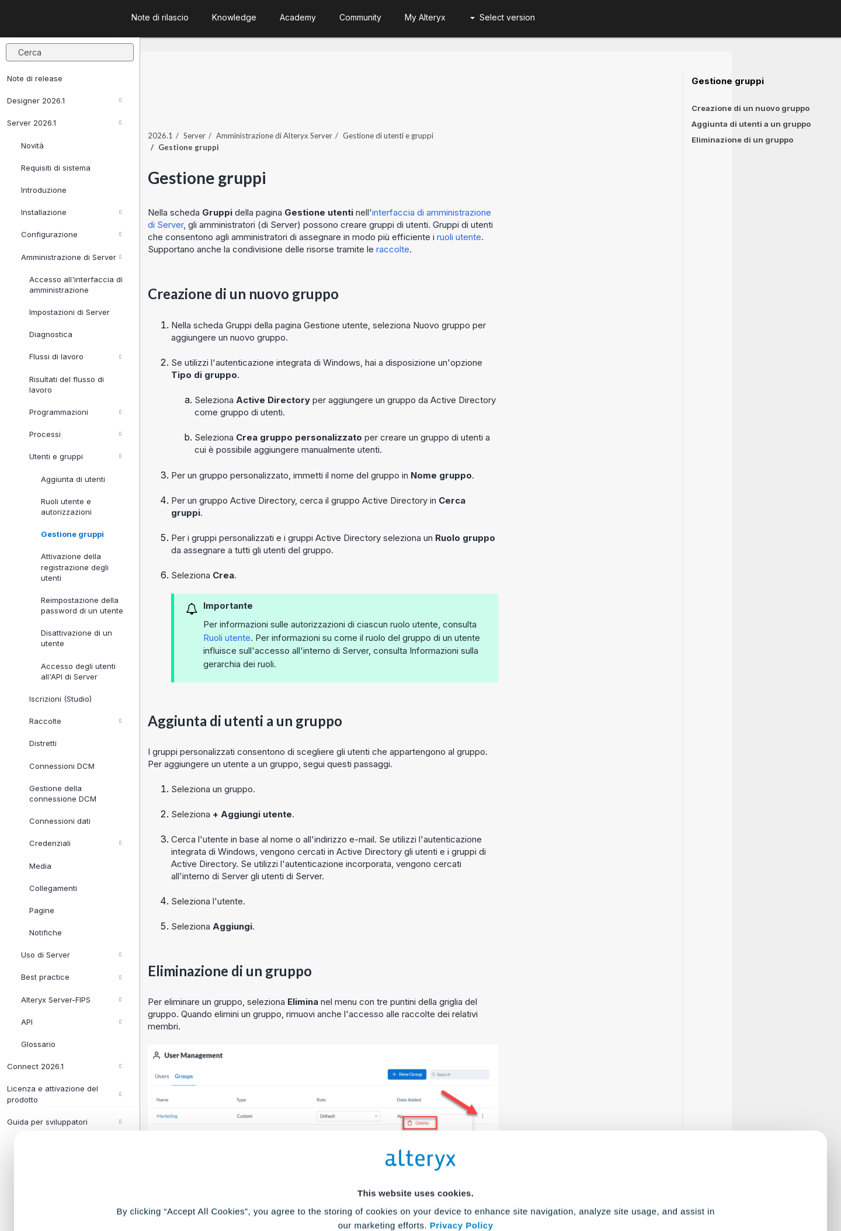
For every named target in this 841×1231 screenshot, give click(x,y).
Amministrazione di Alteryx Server (383, 110)
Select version (502, 17)
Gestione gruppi (72, 534)
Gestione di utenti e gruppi (497, 110)
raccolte (502, 224)
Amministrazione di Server (71, 257)
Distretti (43, 743)
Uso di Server (71, 954)
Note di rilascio (160, 17)
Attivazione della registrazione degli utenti (75, 567)
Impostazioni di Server (69, 312)
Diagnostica (50, 334)
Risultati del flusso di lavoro (66, 384)
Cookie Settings (415, 1145)
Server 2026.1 (64, 122)
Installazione (71, 212)
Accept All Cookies (332, 1179)
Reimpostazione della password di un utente (82, 605)
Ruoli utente (336, 612)
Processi (75, 434)
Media (40, 866)
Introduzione (44, 190)
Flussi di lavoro (75, 356)
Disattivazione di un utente (76, 638)
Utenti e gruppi (75, 456)
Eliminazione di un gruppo (742, 139)
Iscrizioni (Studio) (60, 698)
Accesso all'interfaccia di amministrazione (76, 284)
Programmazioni (75, 412)
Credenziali (75, 843)
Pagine (41, 910)
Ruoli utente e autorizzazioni (66, 506)
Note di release (34, 78)
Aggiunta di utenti (73, 479)
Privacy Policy (462, 1113)
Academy (298, 17)
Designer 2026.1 (64, 100)
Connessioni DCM (62, 766)
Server (304, 110)
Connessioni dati (60, 821)
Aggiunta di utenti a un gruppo (751, 124)
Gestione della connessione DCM (62, 793)
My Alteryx (425, 17)
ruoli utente (568, 211)
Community (360, 17)
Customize (510, 1179)
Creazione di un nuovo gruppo (750, 108)
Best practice (71, 977)
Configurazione (71, 234)
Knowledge (234, 17)
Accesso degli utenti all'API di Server (78, 671)
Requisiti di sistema (56, 167)
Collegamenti (53, 888)
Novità (32, 145)
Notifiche (45, 932)
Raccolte (75, 721)
